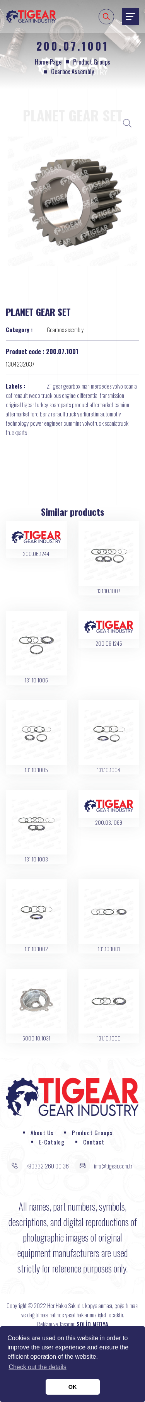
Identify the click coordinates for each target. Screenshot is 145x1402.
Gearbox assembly (72, 71)
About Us (42, 1132)
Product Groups (91, 62)
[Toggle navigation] (130, 16)
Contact (93, 1142)
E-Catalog (52, 1142)
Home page (48, 62)
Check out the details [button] (37, 1367)
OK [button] (72, 1387)
